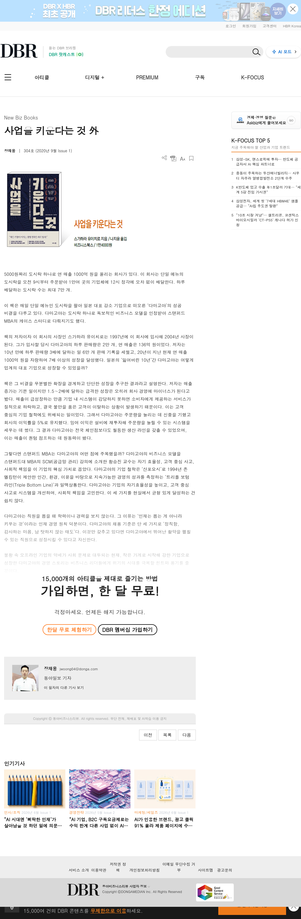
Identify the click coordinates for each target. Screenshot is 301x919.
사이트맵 (205, 870)
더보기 (164, 157)
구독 (200, 77)
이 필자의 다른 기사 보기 (64, 687)
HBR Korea (292, 25)
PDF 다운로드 (173, 158)
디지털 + (94, 77)
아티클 (41, 77)
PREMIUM (147, 77)
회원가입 (249, 25)
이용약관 (98, 870)
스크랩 (191, 158)
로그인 (230, 25)
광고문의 (224, 870)
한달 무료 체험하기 (69, 629)
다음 (186, 735)
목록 (167, 735)
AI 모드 (284, 51)
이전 (148, 735)
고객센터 (269, 25)
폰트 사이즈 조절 (182, 158)
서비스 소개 (79, 870)
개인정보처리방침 (144, 870)
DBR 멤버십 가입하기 (127, 629)
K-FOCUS (252, 77)
